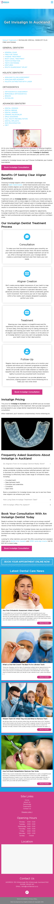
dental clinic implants (18, 541)
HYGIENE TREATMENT (13, 56)
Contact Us (27, 808)
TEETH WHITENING (12, 63)
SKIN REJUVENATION (12, 123)
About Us (27, 802)
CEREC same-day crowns (38, 541)
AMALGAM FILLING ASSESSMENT (17, 77)
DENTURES (9, 65)
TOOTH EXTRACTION (12, 61)
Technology (27, 804)
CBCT (7, 125)
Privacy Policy (33, 899)
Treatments (13, 40)
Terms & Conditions (22, 899)
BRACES (8, 96)
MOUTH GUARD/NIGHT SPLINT (16, 67)
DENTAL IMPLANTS (12, 121)
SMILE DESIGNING (11, 116)
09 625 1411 (30, 884)
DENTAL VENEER (11, 112)
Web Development (15, 902)
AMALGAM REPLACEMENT (14, 79)
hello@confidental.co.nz (29, 886)
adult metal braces (15, 185)
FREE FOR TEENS (11, 54)
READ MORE (44, 623)
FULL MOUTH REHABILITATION (16, 119)
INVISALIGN (9, 98)
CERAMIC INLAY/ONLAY (13, 114)
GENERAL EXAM (11, 52)
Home (5, 40)
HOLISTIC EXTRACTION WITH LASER (18, 81)
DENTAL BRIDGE (11, 110)
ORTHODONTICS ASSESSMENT (16, 92)
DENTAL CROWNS (11, 108)
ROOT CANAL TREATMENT (14, 59)
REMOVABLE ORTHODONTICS (16, 94)
